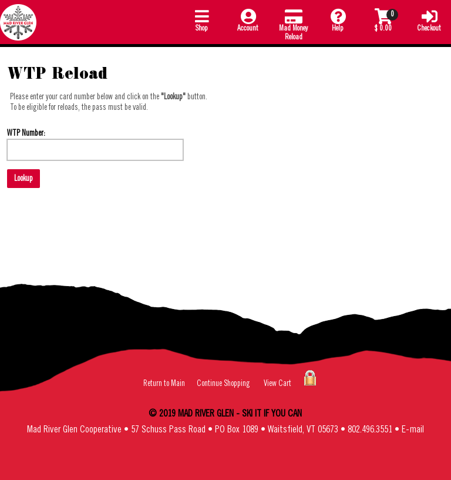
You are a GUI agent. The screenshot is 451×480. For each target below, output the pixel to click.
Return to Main (164, 383)
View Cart (277, 383)
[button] (202, 22)
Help (337, 20)
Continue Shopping (223, 383)
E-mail (413, 429)
